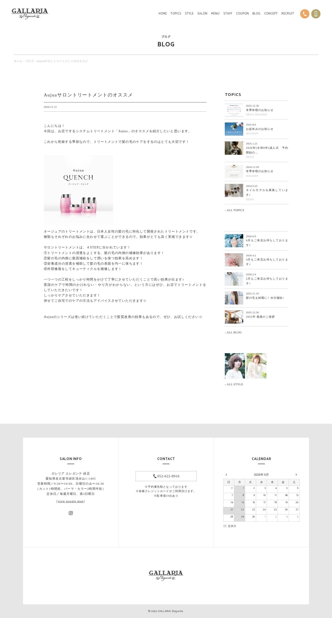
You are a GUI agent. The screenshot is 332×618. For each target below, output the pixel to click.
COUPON (242, 13)
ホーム (18, 61)
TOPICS (176, 13)
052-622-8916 (168, 476)
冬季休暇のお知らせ (259, 110)
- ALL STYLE (234, 384)
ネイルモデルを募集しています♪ (267, 192)
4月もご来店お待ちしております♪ (267, 262)
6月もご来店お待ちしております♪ (267, 243)
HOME (163, 13)
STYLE (189, 13)
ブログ (29, 61)
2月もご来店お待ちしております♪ (267, 281)
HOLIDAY (261, 114)
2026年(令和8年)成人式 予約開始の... (267, 150)
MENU (215, 13)
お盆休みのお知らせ (259, 129)
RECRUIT (288, 13)
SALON (202, 13)
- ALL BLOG (233, 332)
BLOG (256, 13)
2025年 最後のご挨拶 (260, 316)
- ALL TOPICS (234, 210)
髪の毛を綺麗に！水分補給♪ (265, 297)
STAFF (227, 13)
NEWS (250, 114)
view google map (71, 501)
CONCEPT (271, 13)
